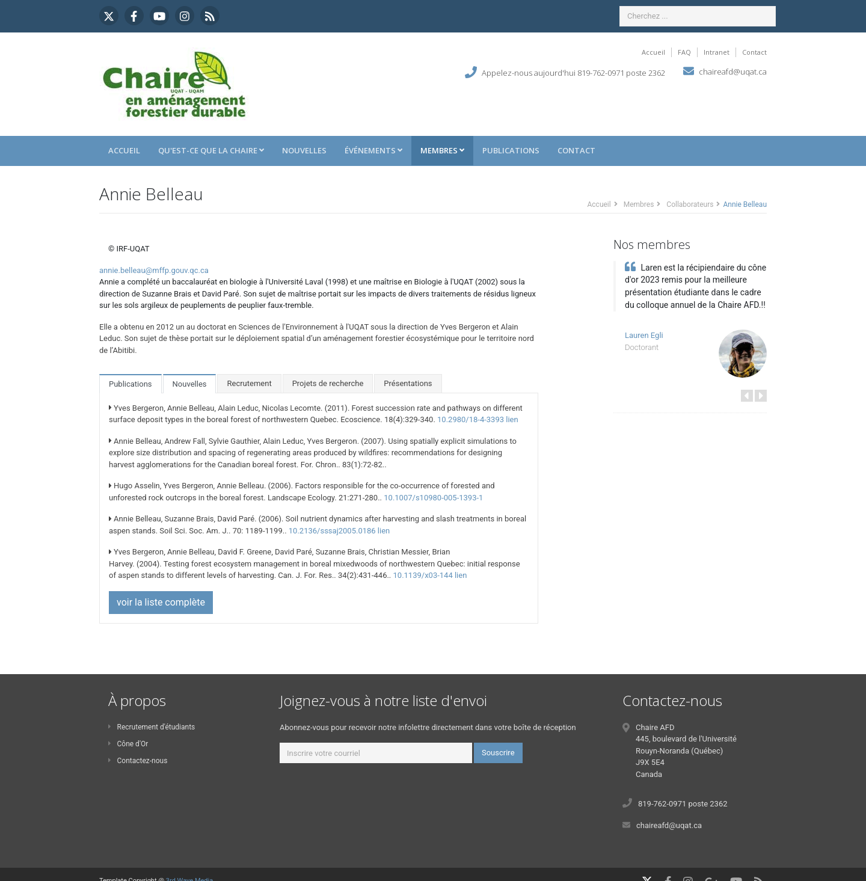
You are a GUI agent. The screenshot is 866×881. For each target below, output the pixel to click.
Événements (373, 150)
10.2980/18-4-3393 (470, 419)
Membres (442, 150)
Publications (510, 150)
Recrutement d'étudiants (151, 727)
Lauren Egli (644, 335)
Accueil (653, 52)
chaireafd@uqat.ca (733, 71)
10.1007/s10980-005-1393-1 (433, 497)
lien (512, 419)
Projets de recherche (328, 383)
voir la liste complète (161, 602)
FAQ (684, 52)
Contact (754, 52)
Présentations (408, 383)
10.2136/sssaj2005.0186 (332, 530)
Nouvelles (304, 150)
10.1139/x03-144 (423, 575)
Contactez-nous (137, 761)
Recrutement (249, 383)
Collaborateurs (689, 204)
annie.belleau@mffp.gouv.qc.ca (154, 270)
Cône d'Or (128, 744)
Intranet (716, 52)
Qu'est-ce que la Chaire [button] (211, 150)
